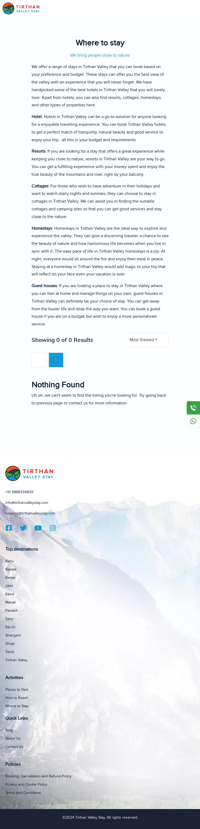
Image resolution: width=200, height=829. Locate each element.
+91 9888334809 (19, 492)
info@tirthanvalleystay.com (26, 503)
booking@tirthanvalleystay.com (30, 513)
